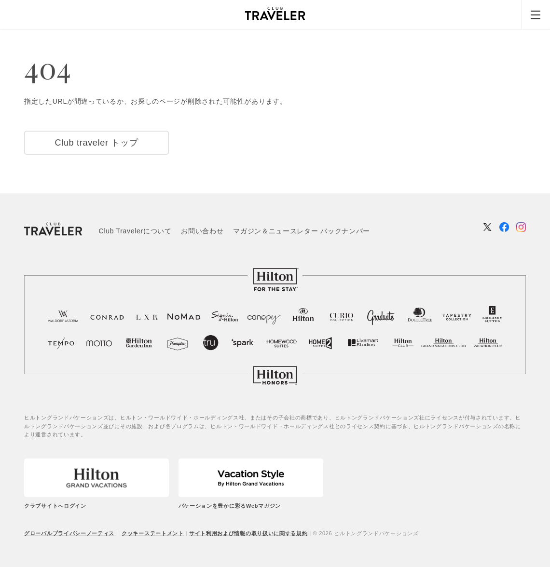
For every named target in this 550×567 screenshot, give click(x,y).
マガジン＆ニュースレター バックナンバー (301, 231)
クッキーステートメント (153, 533)
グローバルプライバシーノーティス (69, 533)
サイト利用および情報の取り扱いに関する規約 (248, 533)
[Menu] (535, 14)
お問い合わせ (202, 231)
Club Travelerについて (135, 231)
